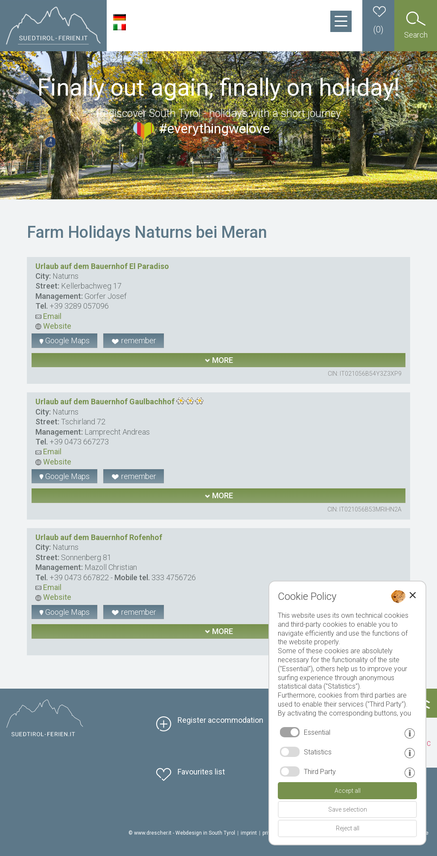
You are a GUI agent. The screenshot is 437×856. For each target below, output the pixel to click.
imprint (249, 833)
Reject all (347, 828)
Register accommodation (220, 720)
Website (53, 325)
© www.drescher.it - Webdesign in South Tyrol (181, 833)
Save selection (347, 809)
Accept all (348, 790)
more (218, 360)
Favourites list (201, 771)
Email (48, 316)
